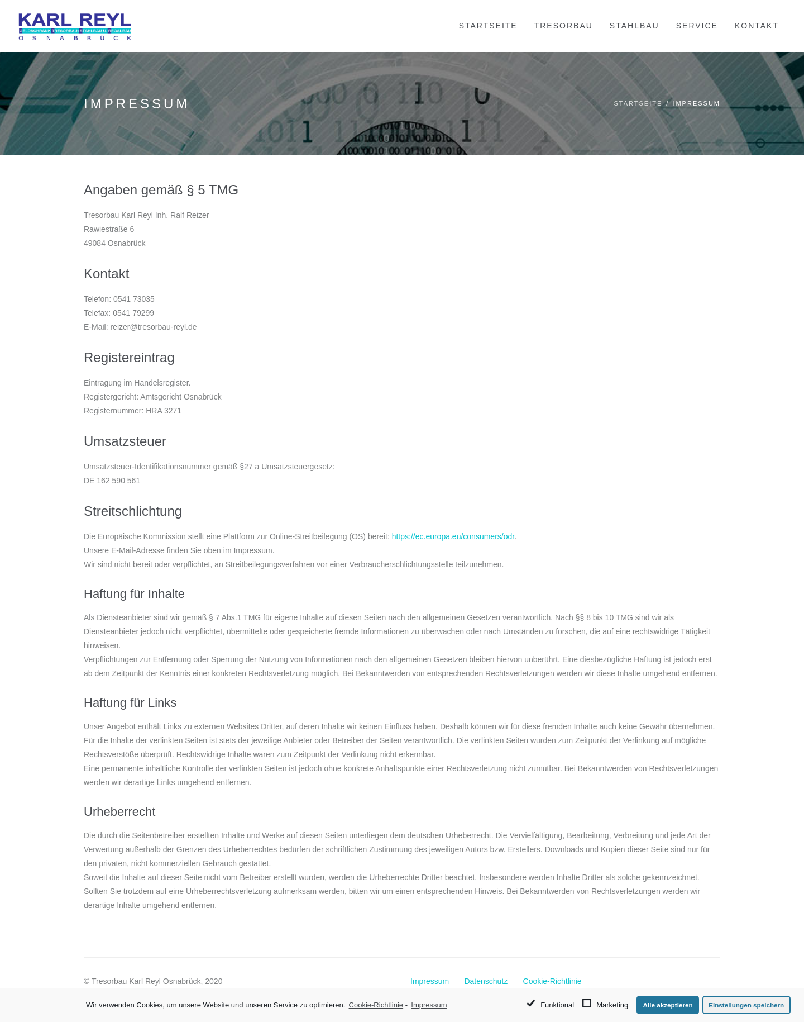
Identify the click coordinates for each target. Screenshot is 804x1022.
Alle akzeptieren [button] (668, 1005)
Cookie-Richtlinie (552, 981)
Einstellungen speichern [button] (746, 1005)
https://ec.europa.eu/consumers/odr (453, 536)
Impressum (429, 981)
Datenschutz (486, 981)
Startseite (638, 103)
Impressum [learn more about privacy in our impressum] (429, 1005)
